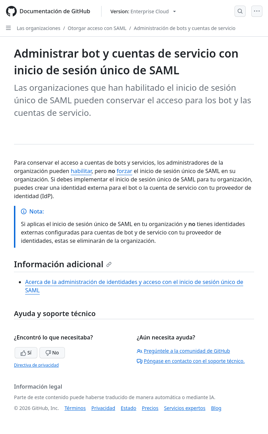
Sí (26, 352)
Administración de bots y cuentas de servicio (184, 28)
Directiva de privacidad (36, 365)
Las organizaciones (38, 28)
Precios (150, 408)
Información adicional (63, 264)
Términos (75, 408)
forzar (124, 171)
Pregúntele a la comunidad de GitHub (183, 350)
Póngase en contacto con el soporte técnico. (191, 361)
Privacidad (103, 408)
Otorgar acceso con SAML (97, 28)
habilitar (81, 171)
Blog (216, 408)
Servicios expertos (185, 408)
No (52, 352)
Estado (128, 408)
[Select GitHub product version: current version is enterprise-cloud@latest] (143, 11)
